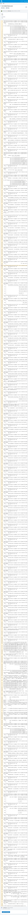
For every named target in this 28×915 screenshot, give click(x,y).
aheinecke (9, 10)
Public (8, 7)
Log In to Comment (6, 912)
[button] (27, 1)
